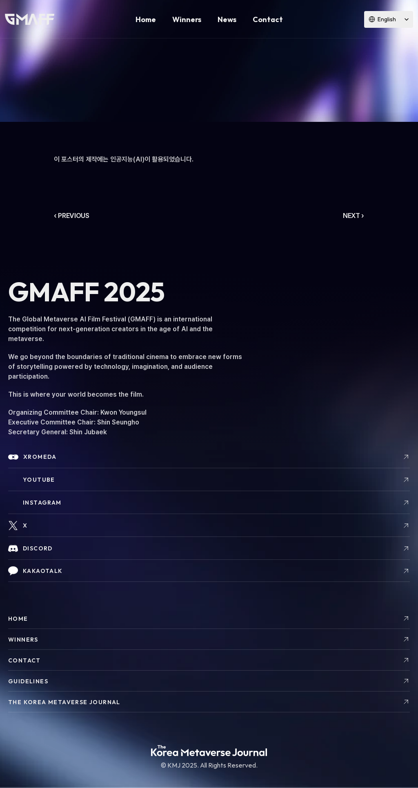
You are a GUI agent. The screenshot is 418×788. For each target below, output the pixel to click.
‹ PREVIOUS (71, 215)
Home (146, 19)
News (227, 19)
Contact (268, 19)
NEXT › (353, 215)
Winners (186, 19)
